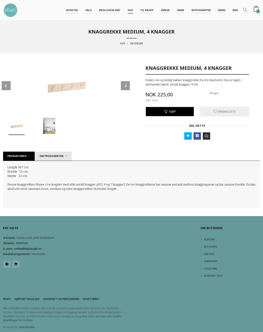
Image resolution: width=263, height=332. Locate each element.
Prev (6, 85)
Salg (88, 10)
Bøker (165, 10)
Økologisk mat (109, 10)
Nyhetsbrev (91, 299)
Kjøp (170, 111)
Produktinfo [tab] (17, 156)
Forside (209, 239)
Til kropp (147, 10)
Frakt (7, 299)
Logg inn (210, 268)
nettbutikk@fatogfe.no (28, 248)
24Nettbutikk (27, 327)
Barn (221, 10)
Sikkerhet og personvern (61, 299)
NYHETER (72, 10)
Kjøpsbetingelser (27, 299)
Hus (130, 10)
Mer (235, 10)
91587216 (22, 243)
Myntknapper (201, 10)
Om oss (209, 254)
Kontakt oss (213, 276)
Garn (180, 10)
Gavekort (211, 261)
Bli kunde (210, 246)
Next (125, 85)
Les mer (101, 316)
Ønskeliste (225, 111)
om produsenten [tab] (51, 156)
